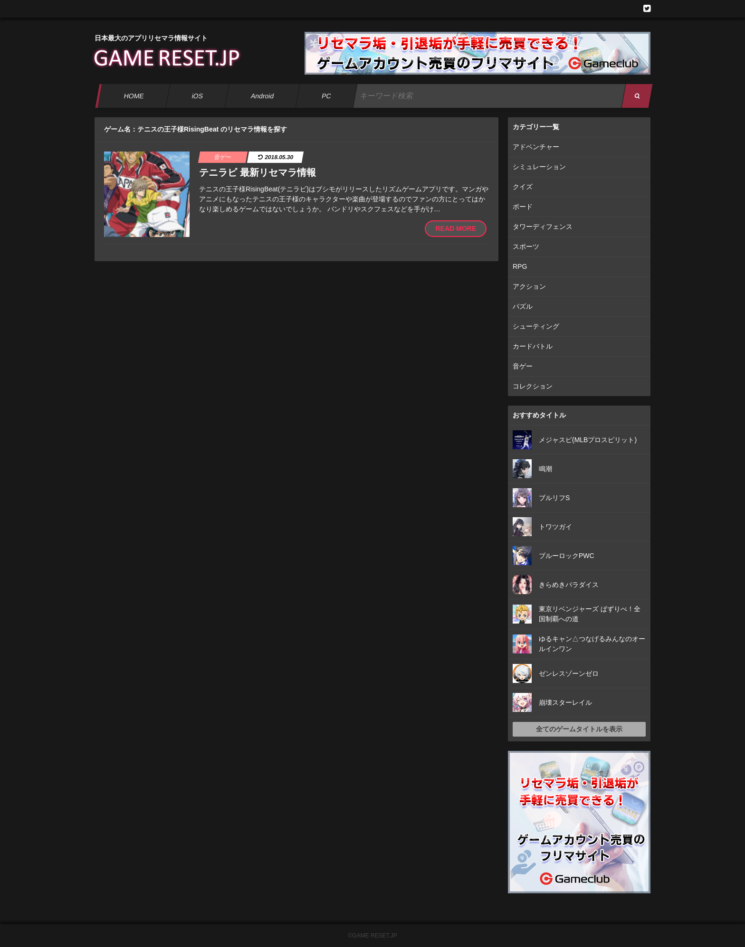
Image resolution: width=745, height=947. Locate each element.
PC (326, 96)
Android (262, 96)
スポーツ (526, 246)
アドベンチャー (536, 147)
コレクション (533, 386)
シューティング (536, 326)
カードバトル (533, 346)
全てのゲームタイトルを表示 (579, 729)
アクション (529, 286)
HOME (133, 96)
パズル (523, 306)
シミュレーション (539, 166)
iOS (197, 96)
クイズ (523, 186)
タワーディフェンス (543, 226)
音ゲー (523, 366)
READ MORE (455, 228)
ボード (523, 206)
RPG (520, 266)
